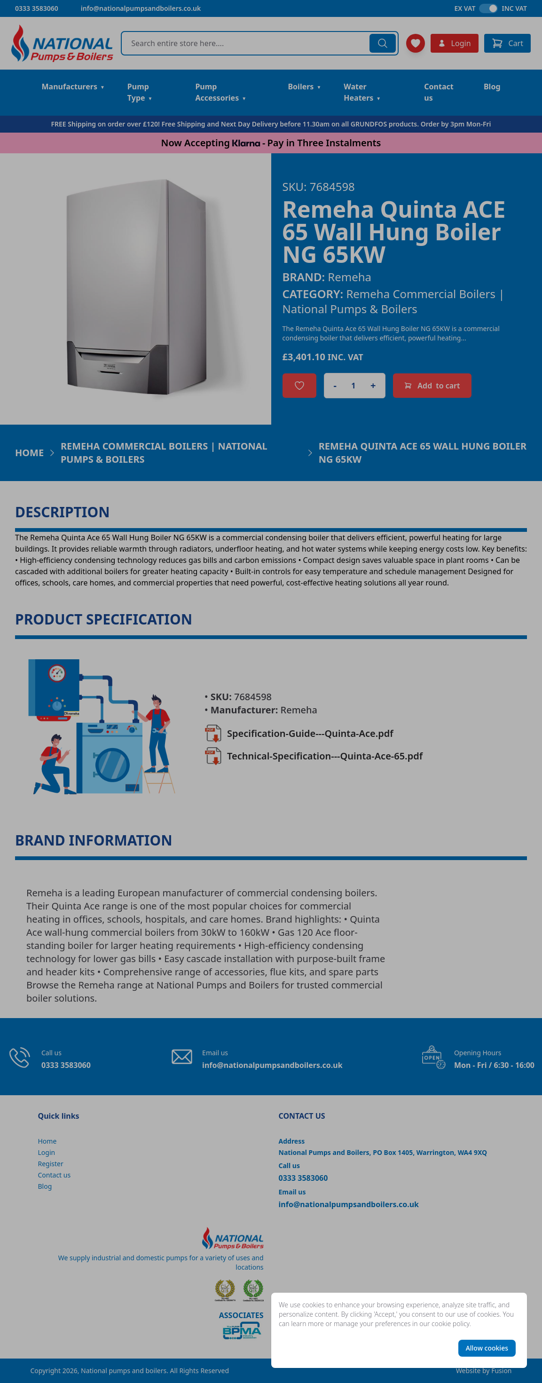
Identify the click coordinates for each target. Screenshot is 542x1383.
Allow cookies (487, 1347)
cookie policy (451, 1323)
